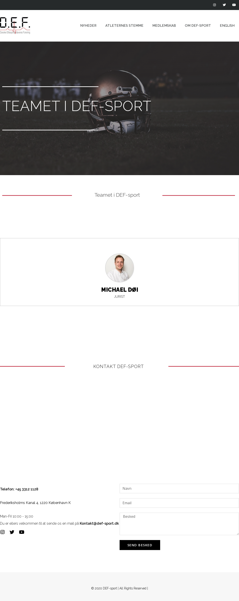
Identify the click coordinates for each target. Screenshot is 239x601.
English (227, 26)
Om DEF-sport (198, 26)
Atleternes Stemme (124, 26)
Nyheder (88, 26)
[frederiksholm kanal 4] (119, 422)
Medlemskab (164, 26)
